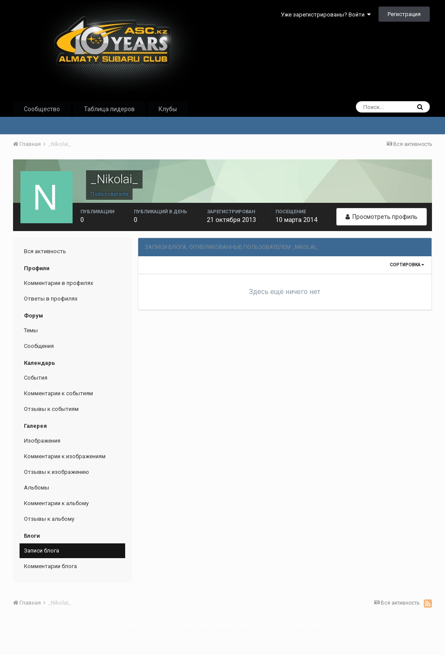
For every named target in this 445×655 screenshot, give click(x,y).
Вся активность (45, 251)
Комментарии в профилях (58, 283)
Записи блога (41, 550)
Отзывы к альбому (49, 519)
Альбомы (36, 487)
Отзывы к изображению (56, 472)
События (35, 377)
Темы (31, 330)
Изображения (42, 440)
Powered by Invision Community (222, 642)
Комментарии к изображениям (65, 456)
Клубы (168, 109)
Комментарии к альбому (56, 503)
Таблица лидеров (109, 109)
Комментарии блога (50, 566)
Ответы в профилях (50, 298)
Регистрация (404, 14)
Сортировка (407, 264)
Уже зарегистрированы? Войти (326, 14)
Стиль (159, 624)
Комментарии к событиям (58, 393)
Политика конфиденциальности (224, 624)
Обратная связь (301, 624)
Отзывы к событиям (51, 409)
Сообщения (39, 346)
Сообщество (42, 109)
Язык (130, 624)
